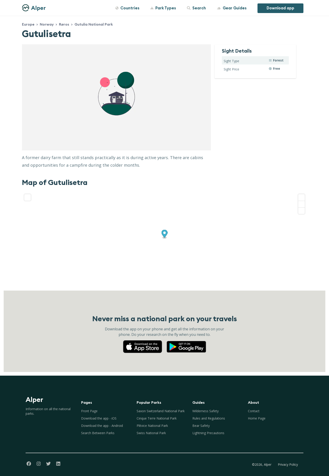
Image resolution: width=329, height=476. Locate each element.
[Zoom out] (301, 204)
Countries (127, 8)
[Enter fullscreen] (27, 197)
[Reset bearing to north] (301, 210)
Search (196, 8)
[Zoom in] (301, 197)
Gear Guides (232, 8)
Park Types (163, 8)
